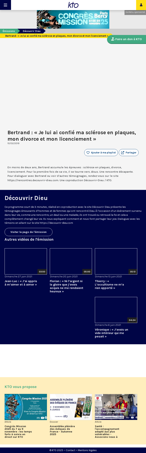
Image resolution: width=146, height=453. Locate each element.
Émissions (9, 31)
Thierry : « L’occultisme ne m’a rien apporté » (109, 284)
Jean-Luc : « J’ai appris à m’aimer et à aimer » (21, 282)
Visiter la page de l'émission (28, 232)
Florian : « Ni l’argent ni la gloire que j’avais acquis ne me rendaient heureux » (66, 286)
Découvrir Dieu (31, 31)
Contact (70, 450)
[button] (129, 152)
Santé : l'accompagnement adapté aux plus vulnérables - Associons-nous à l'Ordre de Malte (107, 431)
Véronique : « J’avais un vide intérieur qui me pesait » (111, 333)
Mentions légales (87, 450)
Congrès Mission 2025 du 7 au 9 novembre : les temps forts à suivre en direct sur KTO (18, 431)
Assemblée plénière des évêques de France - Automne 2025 (62, 430)
